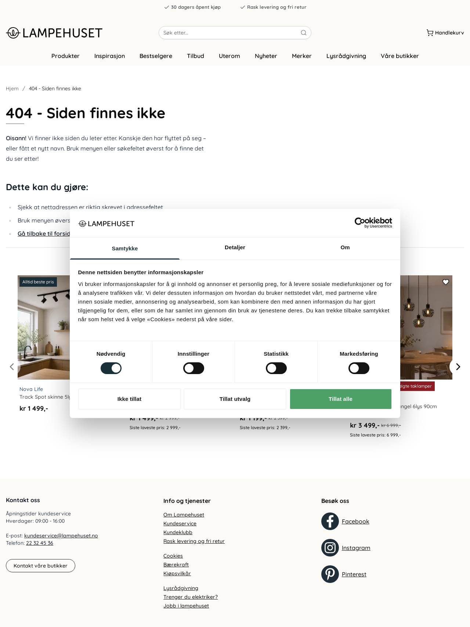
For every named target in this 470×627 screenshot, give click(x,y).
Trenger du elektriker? (190, 597)
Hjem (12, 89)
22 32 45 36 (39, 543)
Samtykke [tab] (125, 248)
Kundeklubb (177, 532)
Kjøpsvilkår (177, 573)
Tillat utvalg (235, 399)
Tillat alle (340, 399)
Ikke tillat (129, 399)
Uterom (229, 56)
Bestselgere (156, 56)
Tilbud (195, 56)
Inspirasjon (109, 56)
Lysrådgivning (346, 56)
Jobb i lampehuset (186, 605)
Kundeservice (179, 523)
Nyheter (266, 56)
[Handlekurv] (445, 32)
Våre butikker (400, 56)
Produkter (65, 56)
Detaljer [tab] (235, 247)
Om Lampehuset (183, 514)
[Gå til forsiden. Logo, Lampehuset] (82, 32)
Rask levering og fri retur (273, 7)
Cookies (173, 555)
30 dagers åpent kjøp (192, 7)
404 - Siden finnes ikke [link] (55, 89)
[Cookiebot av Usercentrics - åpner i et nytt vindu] (360, 222)
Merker (302, 56)
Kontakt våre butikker (41, 565)
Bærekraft (176, 564)
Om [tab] (345, 247)
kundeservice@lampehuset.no (61, 536)
